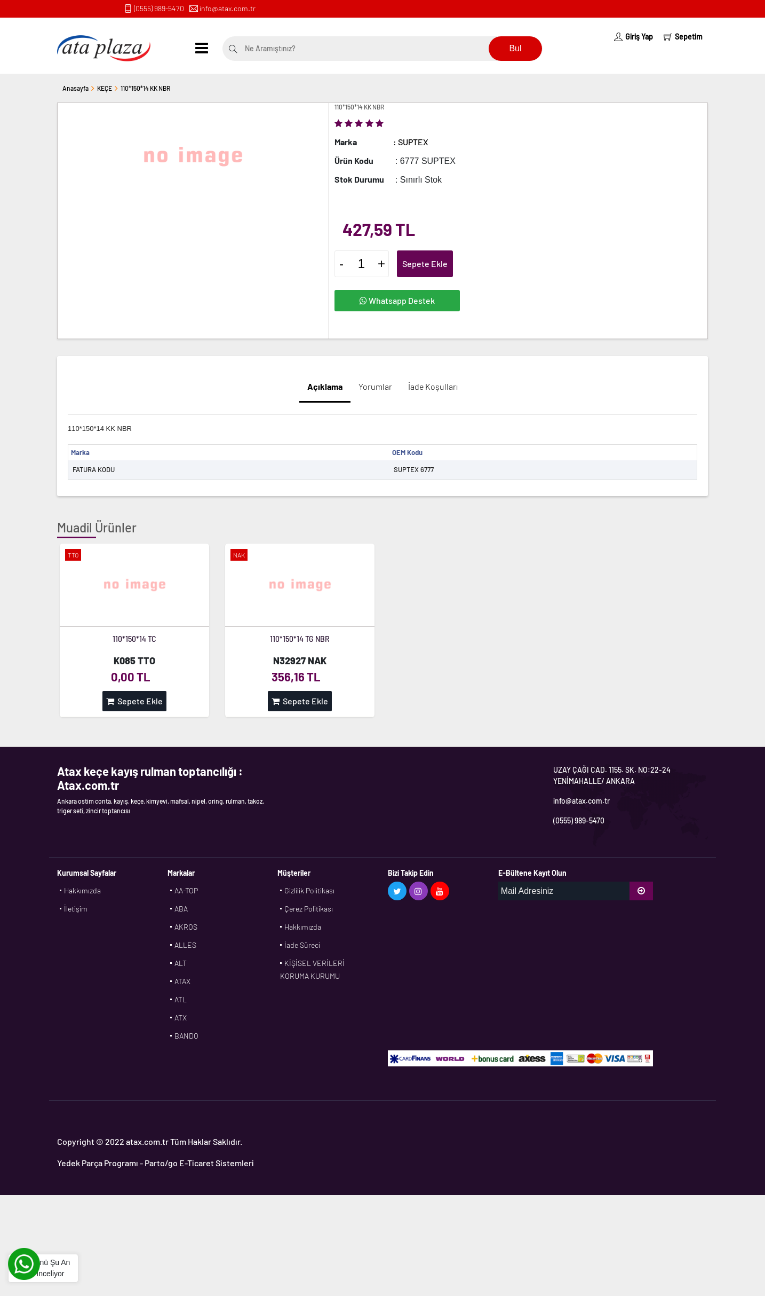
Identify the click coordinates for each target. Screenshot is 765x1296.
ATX (180, 1017)
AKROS (185, 926)
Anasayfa (75, 88)
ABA (181, 908)
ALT (180, 963)
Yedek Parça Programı (97, 1163)
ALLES (185, 944)
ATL (180, 999)
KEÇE (104, 88)
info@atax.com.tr (228, 8)
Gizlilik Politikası (309, 890)
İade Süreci (302, 944)
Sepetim (683, 36)
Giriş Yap (633, 36)
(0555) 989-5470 (159, 8)
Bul (515, 48)
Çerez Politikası (308, 908)
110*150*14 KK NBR (145, 88)
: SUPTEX (410, 142)
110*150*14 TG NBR (300, 638)
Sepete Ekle (425, 263)
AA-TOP (186, 890)
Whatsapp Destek (397, 300)
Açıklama (324, 386)
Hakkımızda (82, 890)
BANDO (186, 1035)
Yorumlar (375, 386)
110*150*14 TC (134, 638)
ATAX (182, 981)
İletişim (75, 908)
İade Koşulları (433, 386)
